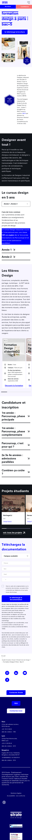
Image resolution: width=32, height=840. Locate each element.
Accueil (3, 656)
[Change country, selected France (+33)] (5, 580)
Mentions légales (16, 793)
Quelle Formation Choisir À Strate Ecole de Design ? (16, 660)
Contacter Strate (16, 692)
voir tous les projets (12, 532)
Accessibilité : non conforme (16, 796)
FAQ (16, 703)
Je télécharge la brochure (14, 32)
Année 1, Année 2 (10, 204)
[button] (4, 802)
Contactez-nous (16, 711)
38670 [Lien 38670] (24, 113)
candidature (25, 6)
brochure (8, 6)
